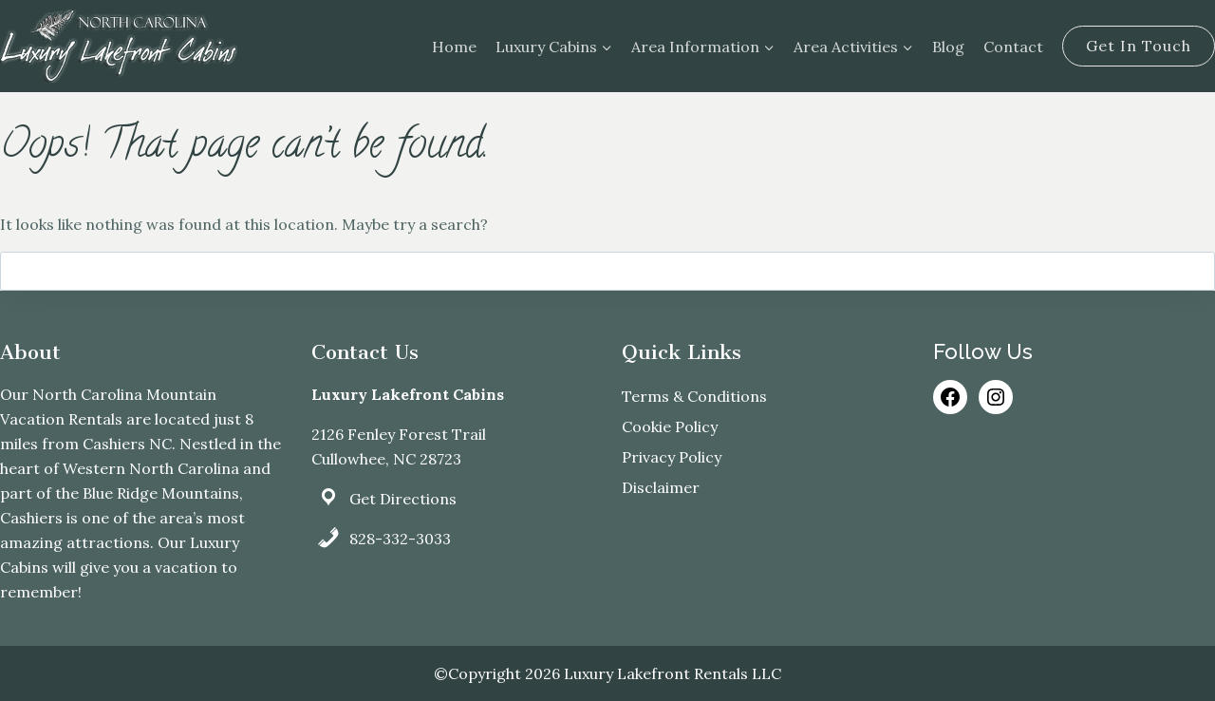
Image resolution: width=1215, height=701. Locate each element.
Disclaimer (661, 487)
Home (454, 46)
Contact (1013, 46)
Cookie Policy (670, 426)
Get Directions (403, 498)
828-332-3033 (400, 538)
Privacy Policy (671, 456)
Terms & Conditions (694, 396)
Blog (948, 46)
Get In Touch (1138, 45)
